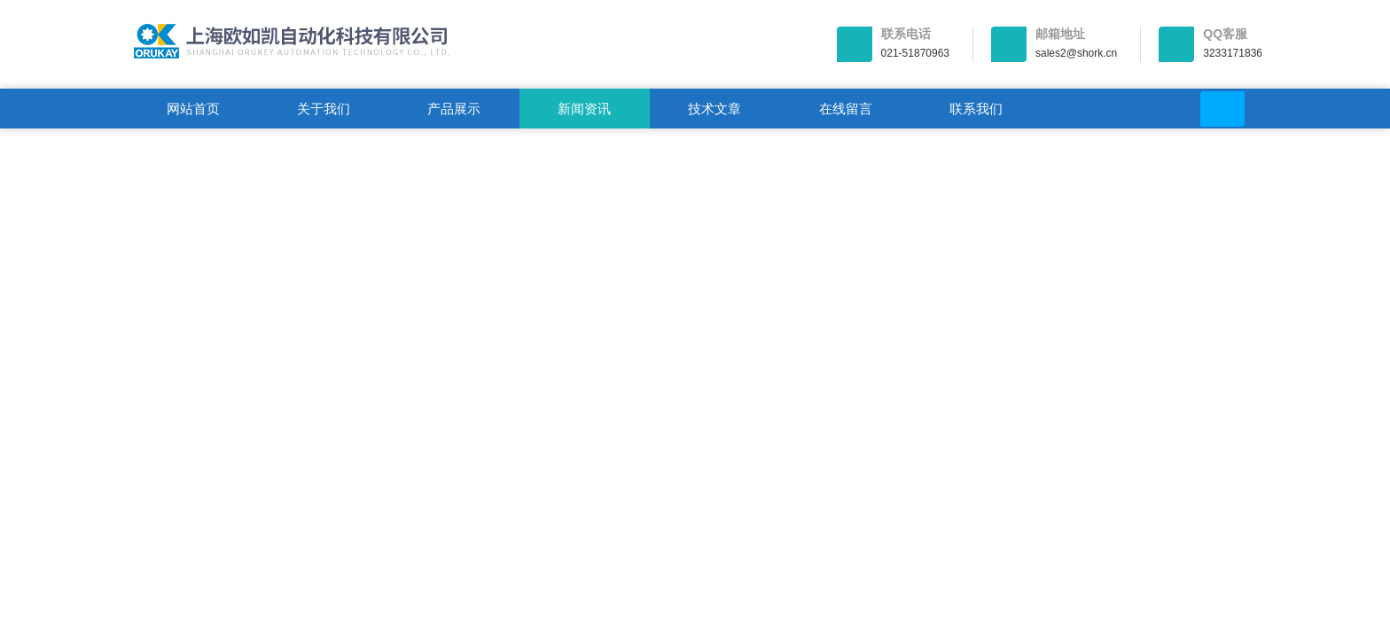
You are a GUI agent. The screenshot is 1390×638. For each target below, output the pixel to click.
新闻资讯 (584, 108)
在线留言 (845, 108)
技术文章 (714, 108)
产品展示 (453, 108)
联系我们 (976, 108)
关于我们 (323, 108)
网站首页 (193, 108)
